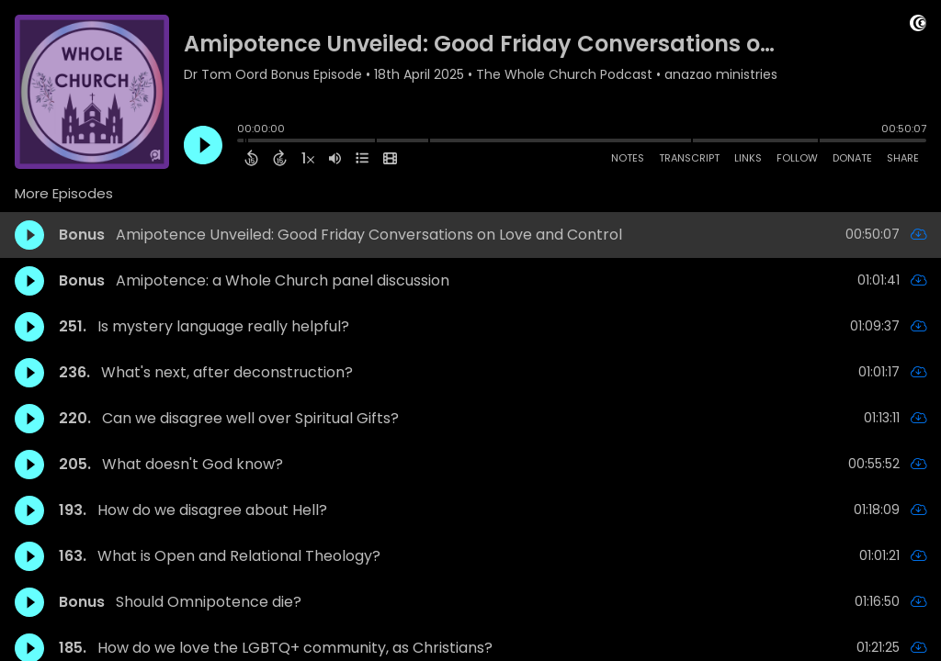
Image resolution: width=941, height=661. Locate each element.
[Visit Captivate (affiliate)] (918, 26)
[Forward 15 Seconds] (280, 158)
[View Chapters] (362, 158)
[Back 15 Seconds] (251, 158)
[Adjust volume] (335, 158)
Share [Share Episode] (903, 158)
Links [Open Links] (748, 158)
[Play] (203, 145)
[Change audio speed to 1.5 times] (308, 158)
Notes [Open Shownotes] (627, 158)
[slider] (242, 142)
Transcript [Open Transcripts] (689, 158)
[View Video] (390, 158)
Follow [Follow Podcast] (797, 158)
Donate (852, 158)
